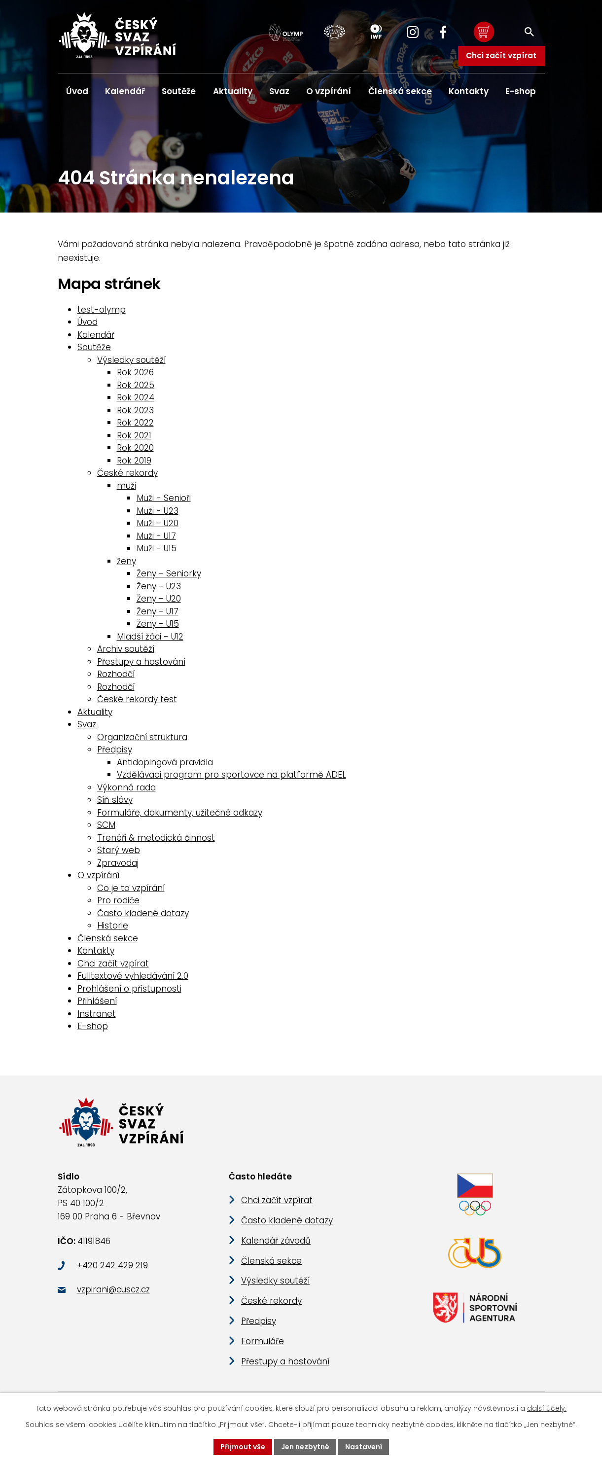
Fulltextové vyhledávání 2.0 (132, 977)
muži (126, 487)
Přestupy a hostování (141, 663)
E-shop (520, 91)
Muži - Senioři (164, 499)
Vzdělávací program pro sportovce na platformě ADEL (231, 776)
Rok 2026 (135, 374)
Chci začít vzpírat (501, 55)
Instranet (96, 1015)
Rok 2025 (135, 386)
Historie (112, 927)
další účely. (547, 1408)
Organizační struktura (142, 738)
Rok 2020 (135, 449)
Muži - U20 (157, 525)
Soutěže (179, 91)
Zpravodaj (118, 864)
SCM (106, 826)
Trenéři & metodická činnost (156, 839)
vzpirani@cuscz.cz (113, 1292)
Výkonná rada (126, 788)
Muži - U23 (157, 512)
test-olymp (101, 311)
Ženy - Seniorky (169, 575)
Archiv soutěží (125, 650)
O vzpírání (328, 91)
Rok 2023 (135, 411)
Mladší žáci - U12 (150, 637)
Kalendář (125, 91)
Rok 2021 (134, 436)
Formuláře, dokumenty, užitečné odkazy (179, 814)
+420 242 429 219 (112, 1268)
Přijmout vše (242, 1447)
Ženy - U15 (158, 625)
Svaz (279, 91)
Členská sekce (400, 91)
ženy (126, 562)
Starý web (118, 851)
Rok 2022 (135, 424)
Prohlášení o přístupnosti (129, 990)
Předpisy (114, 751)
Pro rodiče (118, 902)
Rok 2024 (135, 399)
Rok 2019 (134, 461)
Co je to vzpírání (131, 889)
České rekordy (127, 474)
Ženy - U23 (159, 587)
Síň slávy (115, 801)
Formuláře (262, 1344)
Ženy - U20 (159, 600)
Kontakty (469, 91)
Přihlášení (97, 1002)
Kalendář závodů (276, 1243)
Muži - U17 (156, 537)
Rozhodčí (116, 675)
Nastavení (363, 1447)
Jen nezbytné (305, 1447)
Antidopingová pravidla (165, 763)
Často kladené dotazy (143, 914)
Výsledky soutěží (131, 361)
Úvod (77, 91)
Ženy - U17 (157, 612)
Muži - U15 (157, 550)
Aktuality (232, 91)
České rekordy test (137, 701)
